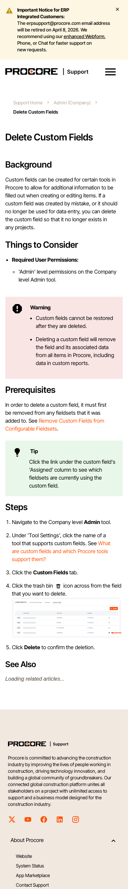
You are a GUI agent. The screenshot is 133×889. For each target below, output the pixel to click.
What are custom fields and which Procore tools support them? (61, 551)
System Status (30, 865)
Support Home (27, 102)
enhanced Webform (84, 36)
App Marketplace (33, 875)
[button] (110, 72)
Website (24, 856)
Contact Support (32, 885)
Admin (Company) (72, 102)
